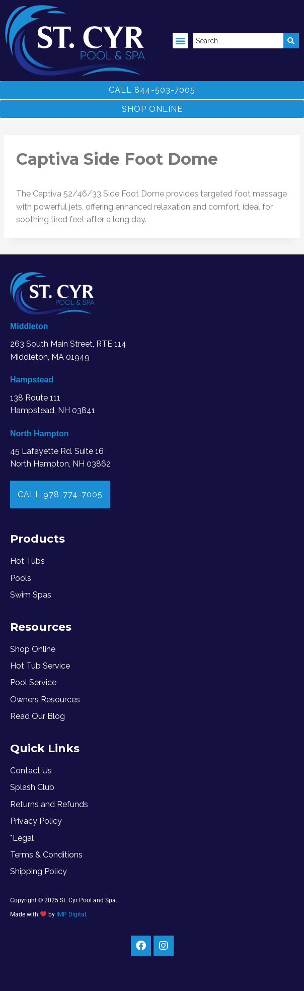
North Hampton (39, 433)
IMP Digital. (72, 914)
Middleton (29, 326)
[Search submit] (291, 40)
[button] (180, 40)
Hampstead (31, 379)
